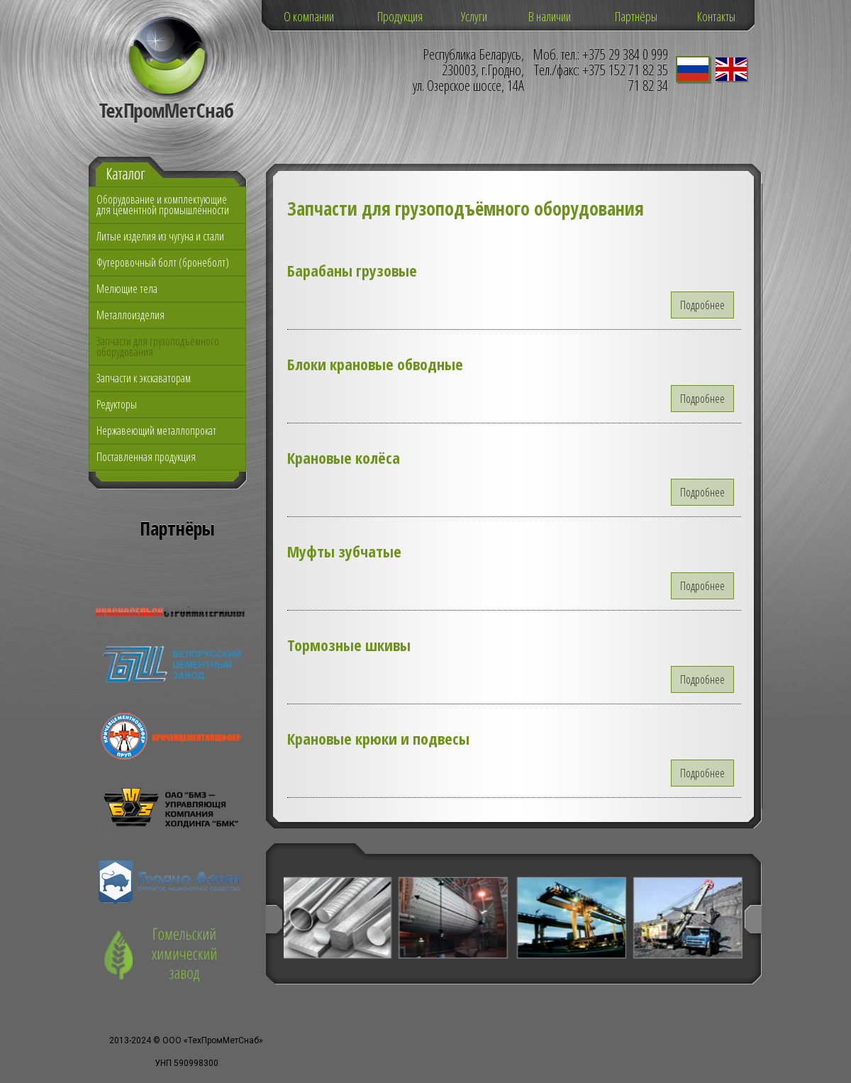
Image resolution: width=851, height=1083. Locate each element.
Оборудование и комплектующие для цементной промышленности (162, 204)
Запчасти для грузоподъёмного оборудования (157, 346)
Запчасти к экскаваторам (143, 378)
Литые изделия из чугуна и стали (160, 236)
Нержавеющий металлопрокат (156, 430)
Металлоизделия (130, 315)
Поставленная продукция (146, 457)
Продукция (400, 16)
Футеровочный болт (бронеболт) (162, 262)
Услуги (474, 16)
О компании (309, 16)
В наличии (549, 16)
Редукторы (116, 404)
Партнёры (636, 16)
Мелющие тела (126, 288)
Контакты (716, 16)
